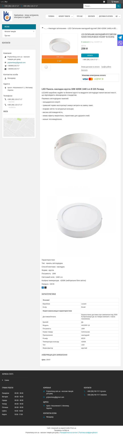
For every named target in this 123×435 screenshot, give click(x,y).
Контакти (91, 16)
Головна (51, 16)
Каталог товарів (64, 16)
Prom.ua (73, 428)
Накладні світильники (57, 28)
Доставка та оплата (106, 16)
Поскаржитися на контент (69, 432)
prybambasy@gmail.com (16, 62)
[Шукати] (118, 6)
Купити (90, 56)
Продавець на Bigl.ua (61, 430)
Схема (7, 380)
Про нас (80, 16)
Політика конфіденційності (88, 432)
